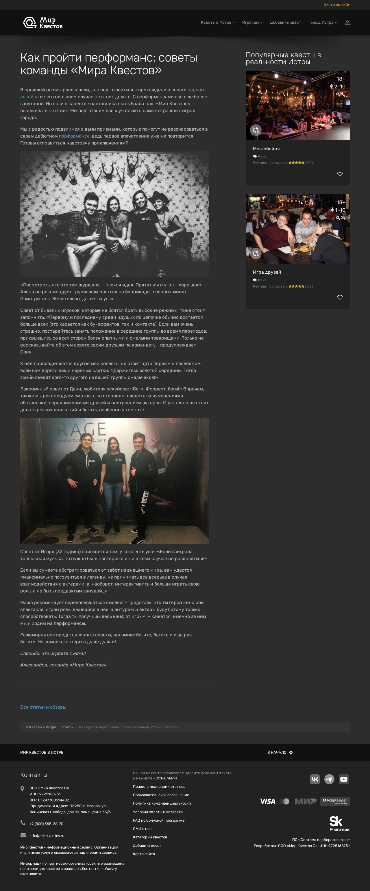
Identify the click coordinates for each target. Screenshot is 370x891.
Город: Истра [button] (322, 22)
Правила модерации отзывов (159, 786)
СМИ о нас (142, 829)
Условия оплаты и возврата (158, 812)
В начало (280, 752)
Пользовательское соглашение (161, 795)
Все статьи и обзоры (43, 707)
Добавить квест (285, 22)
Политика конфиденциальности (162, 803)
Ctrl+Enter (165, 778)
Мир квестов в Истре (41, 752)
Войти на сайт (337, 5)
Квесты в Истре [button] (218, 22)
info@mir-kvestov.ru (46, 835)
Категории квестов (150, 837)
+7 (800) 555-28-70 (46, 824)
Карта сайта (144, 854)
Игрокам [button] (252, 22)
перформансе (74, 136)
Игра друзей (267, 272)
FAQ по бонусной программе (158, 820)
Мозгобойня (266, 148)
